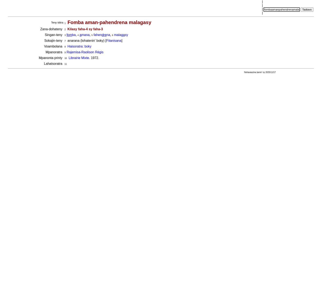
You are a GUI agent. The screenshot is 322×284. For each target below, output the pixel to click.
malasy (121, 35)
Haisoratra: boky (80, 46)
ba (71, 35)
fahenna (101, 35)
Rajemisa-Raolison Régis (85, 52)
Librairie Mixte (79, 58)
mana (85, 35)
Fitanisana (114, 40)
